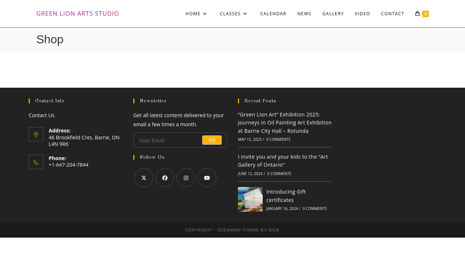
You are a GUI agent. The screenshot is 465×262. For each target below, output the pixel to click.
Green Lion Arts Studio (77, 13)
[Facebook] (164, 177)
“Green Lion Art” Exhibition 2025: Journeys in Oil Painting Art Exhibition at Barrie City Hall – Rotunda (285, 122)
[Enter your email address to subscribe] (180, 140)
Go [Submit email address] (212, 140)
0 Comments (278, 139)
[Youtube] (207, 177)
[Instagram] (186, 177)
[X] (143, 177)
